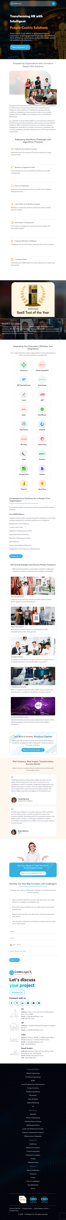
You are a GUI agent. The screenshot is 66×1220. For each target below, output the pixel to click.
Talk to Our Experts (20, 47)
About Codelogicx (33, 1170)
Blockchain (33, 1095)
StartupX (33, 1114)
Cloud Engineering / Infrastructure (33, 1084)
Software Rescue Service (33, 1121)
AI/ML (33, 1081)
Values (33, 1188)
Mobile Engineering (33, 1073)
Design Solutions (33, 1088)
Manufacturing (33, 1162)
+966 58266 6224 (30, 1058)
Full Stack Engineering (33, 1077)
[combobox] (12, 945)
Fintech (33, 1159)
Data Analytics (33, 1099)
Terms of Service (14, 1208)
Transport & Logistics (33, 1155)
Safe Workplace (33, 1185)
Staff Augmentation (33, 1125)
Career (33, 1177)
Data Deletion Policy (41, 1208)
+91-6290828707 (30, 1044)
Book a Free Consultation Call (33, 873)
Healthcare (33, 1144)
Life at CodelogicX (33, 1181)
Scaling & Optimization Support (33, 1132)
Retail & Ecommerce (33, 1148)
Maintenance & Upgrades (33, 1136)
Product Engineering (33, 1118)
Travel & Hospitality (33, 1151)
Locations (33, 1174)
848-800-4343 (29, 1018)
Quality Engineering (33, 1092)
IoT (33, 1106)
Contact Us (16, 556)
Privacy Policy (27, 1208)
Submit (14, 960)
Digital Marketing (33, 1103)
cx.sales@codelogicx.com (34, 1016)
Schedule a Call (17, 992)
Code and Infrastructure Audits (33, 1129)
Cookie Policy (14, 1211)
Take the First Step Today (33, 750)
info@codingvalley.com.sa (34, 1055)
